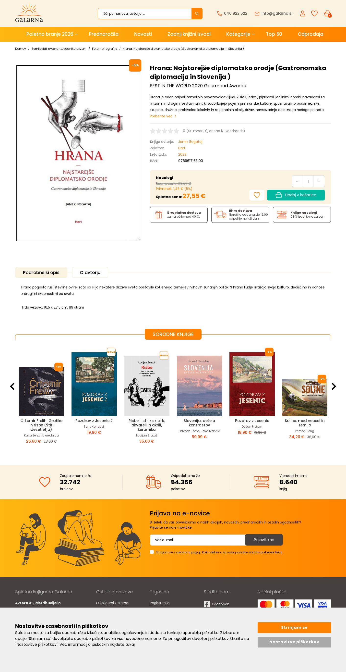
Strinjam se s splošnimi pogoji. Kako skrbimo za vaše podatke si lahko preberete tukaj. (219, 552)
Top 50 (274, 34)
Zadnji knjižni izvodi (189, 34)
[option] (41, 398)
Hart (181, 148)
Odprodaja (310, 34)
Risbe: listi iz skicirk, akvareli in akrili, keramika (147, 425)
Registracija (159, 602)
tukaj (130, 644)
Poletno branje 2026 (49, 34)
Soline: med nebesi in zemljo (305, 423)
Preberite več (161, 116)
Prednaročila (104, 34)
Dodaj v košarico (295, 195)
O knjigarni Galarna (112, 602)
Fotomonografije (104, 49)
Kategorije (238, 34)
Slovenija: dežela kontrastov (199, 423)
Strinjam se (294, 627)
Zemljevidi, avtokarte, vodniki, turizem (59, 49)
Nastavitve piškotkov (294, 642)
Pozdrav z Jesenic (252, 420)
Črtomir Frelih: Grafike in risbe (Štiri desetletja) (41, 425)
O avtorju (90, 272)
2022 (182, 154)
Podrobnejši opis (41, 272)
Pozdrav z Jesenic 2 (94, 420)
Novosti (143, 34)
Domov (20, 49)
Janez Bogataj (190, 141)
